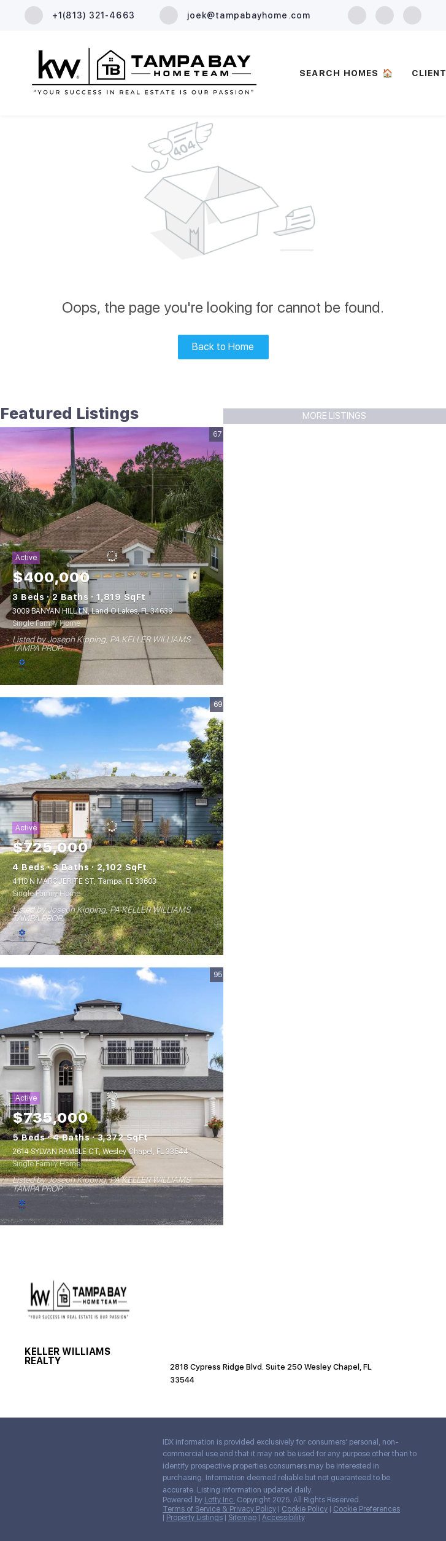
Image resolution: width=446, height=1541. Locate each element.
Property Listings (194, 1517)
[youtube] (412, 14)
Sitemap (242, 1517)
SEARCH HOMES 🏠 (346, 73)
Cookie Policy (305, 1509)
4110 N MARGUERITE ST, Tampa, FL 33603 (84, 881)
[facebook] (357, 14)
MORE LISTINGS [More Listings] (334, 416)
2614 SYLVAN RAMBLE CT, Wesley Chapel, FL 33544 (100, 1151)
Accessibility (283, 1517)
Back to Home (223, 347)
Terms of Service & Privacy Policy (219, 1509)
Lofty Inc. (219, 1500)
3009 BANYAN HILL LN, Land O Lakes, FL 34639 (92, 611)
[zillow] (384, 14)
